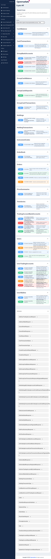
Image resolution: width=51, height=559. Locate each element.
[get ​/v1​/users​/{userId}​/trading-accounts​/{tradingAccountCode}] (33, 277)
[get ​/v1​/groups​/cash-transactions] (33, 108)
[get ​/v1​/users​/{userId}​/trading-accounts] (33, 268)
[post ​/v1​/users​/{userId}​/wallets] (33, 302)
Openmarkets (33, 557)
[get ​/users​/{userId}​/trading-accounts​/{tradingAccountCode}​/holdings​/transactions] (33, 132)
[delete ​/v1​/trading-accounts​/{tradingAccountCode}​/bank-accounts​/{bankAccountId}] (33, 223)
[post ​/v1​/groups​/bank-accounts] (33, 71)
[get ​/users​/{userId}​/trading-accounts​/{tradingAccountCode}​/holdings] (33, 120)
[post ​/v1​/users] (33, 256)
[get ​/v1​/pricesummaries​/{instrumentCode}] (33, 194)
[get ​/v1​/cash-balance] (33, 34)
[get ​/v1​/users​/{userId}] (33, 243)
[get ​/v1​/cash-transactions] (33, 46)
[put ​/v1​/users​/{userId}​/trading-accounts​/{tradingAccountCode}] (33, 281)
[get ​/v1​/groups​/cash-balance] (33, 83)
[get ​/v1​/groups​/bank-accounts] (33, 67)
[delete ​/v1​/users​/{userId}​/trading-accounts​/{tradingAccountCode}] (33, 285)
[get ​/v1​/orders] (33, 169)
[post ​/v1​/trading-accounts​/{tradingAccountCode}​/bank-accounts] (33, 231)
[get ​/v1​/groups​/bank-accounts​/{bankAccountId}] (33, 58)
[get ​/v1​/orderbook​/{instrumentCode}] (33, 157)
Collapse (11, 1)
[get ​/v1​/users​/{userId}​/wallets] (33, 297)
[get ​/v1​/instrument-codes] (33, 145)
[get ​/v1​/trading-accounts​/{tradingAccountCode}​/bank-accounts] (33, 227)
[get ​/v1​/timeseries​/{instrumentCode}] (33, 206)
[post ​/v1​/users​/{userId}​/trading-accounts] (33, 273)
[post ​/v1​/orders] (33, 173)
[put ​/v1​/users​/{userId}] (33, 248)
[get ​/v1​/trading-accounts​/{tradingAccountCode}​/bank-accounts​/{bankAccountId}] (33, 219)
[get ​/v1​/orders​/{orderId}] (33, 178)
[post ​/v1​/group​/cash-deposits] (33, 95)
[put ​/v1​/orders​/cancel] (33, 182)
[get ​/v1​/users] (33, 252)
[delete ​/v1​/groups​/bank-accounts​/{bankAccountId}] (33, 62)
